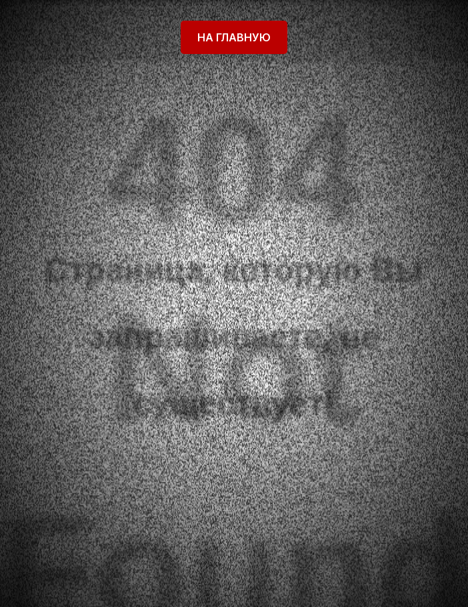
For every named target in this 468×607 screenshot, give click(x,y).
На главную (234, 37)
